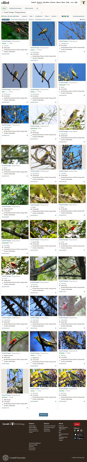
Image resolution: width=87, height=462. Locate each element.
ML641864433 (62, 215)
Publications (47, 429)
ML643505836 (34, 60)
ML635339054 (5, 363)
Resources (61, 425)
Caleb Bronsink (64, 43)
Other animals (29, 8)
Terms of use (32, 449)
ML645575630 (5, 54)
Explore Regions (33, 427)
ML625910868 (34, 366)
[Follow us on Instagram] (81, 430)
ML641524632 (5, 253)
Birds (4, 8)
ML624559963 (34, 401)
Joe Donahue (36, 52)
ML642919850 (34, 102)
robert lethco (7, 320)
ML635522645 (34, 250)
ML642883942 (62, 95)
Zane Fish (6, 45)
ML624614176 (5, 407)
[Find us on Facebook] (75, 430)
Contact (61, 440)
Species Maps (32, 425)
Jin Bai (62, 242)
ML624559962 (62, 401)
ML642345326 (62, 181)
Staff (60, 430)
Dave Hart (35, 284)
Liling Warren (64, 133)
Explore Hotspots (33, 429)
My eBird (46, 2)
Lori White (63, 173)
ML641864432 (34, 215)
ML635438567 (62, 250)
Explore (39, 2)
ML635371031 (62, 291)
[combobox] (22, 12)
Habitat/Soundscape (15, 8)
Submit (33, 2)
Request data (47, 431)
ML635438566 (5, 286)
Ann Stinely (7, 245)
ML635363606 (62, 328)
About (58, 2)
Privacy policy (32, 448)
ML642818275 (34, 139)
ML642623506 (62, 142)
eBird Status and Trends (49, 425)
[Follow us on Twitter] (78, 430)
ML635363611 (34, 328)
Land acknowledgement (35, 443)
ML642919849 (5, 102)
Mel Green (35, 393)
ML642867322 (5, 135)
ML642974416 (62, 51)
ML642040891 (5, 217)
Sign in (73, 2)
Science (52, 2)
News (63, 2)
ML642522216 (5, 176)
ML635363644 (5, 328)
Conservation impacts (49, 427)
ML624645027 (62, 363)
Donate (77, 424)
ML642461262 (34, 181)
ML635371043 (34, 292)
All (37, 8)
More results (43, 414)
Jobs (60, 432)
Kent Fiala (63, 355)
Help (67, 2)
